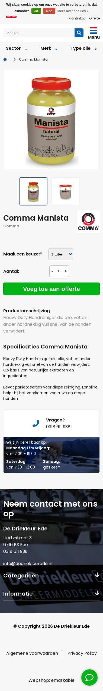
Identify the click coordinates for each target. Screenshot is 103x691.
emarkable (63, 680)
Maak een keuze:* (22, 254)
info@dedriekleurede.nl (27, 563)
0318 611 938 (15, 551)
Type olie (83, 48)
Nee (49, 11)
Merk (49, 48)
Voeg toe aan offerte (51, 288)
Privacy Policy (82, 653)
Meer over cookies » (73, 11)
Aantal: (11, 271)
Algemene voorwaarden (32, 653)
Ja (36, 11)
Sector (17, 48)
